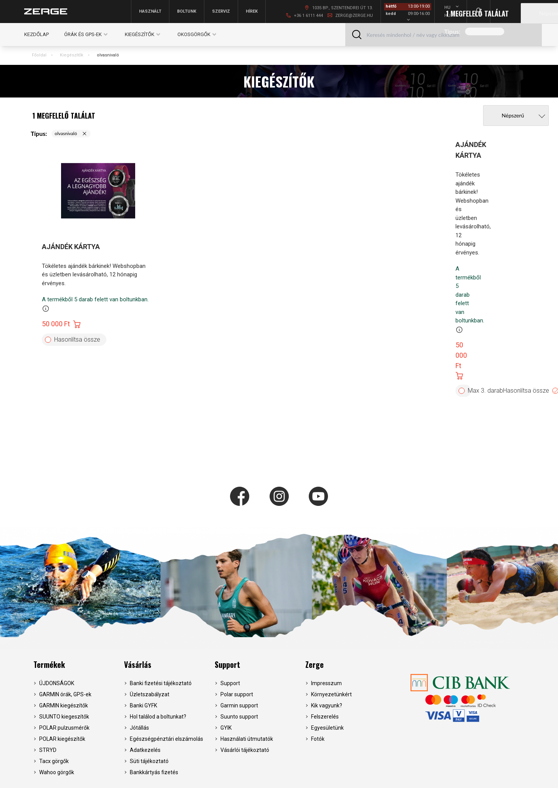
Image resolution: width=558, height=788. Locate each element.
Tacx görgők (54, 761)
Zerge (314, 664)
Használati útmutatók (246, 739)
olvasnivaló (108, 55)
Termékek (49, 664)
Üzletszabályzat (149, 694)
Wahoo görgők (56, 772)
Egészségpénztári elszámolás (166, 739)
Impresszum (326, 683)
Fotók (318, 739)
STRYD (47, 750)
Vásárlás (137, 664)
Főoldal (39, 55)
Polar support (236, 694)
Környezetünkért (331, 694)
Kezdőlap (36, 34)
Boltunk (186, 11)
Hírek (252, 11)
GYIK (226, 728)
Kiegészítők (71, 55)
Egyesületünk (327, 728)
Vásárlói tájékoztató (244, 750)
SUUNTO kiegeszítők (64, 717)
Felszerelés (325, 717)
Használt (150, 11)
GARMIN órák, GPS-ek (65, 694)
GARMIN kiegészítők (63, 705)
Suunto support (239, 717)
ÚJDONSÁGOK (56, 683)
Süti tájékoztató (149, 761)
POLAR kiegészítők (62, 739)
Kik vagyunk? (326, 705)
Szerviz (221, 11)
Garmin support (239, 705)
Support (227, 664)
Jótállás (139, 728)
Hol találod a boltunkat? (158, 717)
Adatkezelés (145, 750)
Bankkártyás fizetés (154, 772)
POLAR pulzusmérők (64, 728)
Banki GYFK (143, 705)
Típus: (452, 31)
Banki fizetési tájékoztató (161, 683)
